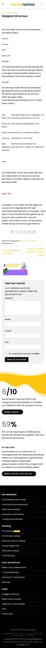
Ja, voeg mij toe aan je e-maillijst (22, 353)
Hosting (29, 634)
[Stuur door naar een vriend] (25, 232)
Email (22, 634)
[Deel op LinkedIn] (34, 232)
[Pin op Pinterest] (30, 232)
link (14, 243)
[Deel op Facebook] (16, 232)
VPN (35, 634)
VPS (16, 634)
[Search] (3, 4)
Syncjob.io (21, 644)
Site (7, 342)
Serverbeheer (8, 634)
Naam (8, 319)
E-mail (8, 331)
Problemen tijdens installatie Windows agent (35, 252)
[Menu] (42, 4)
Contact (30, 635)
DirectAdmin (7, 13)
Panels (16, 13)
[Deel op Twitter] (21, 232)
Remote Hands (19, 635)
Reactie (9, 298)
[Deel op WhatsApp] (12, 232)
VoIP (40, 634)
